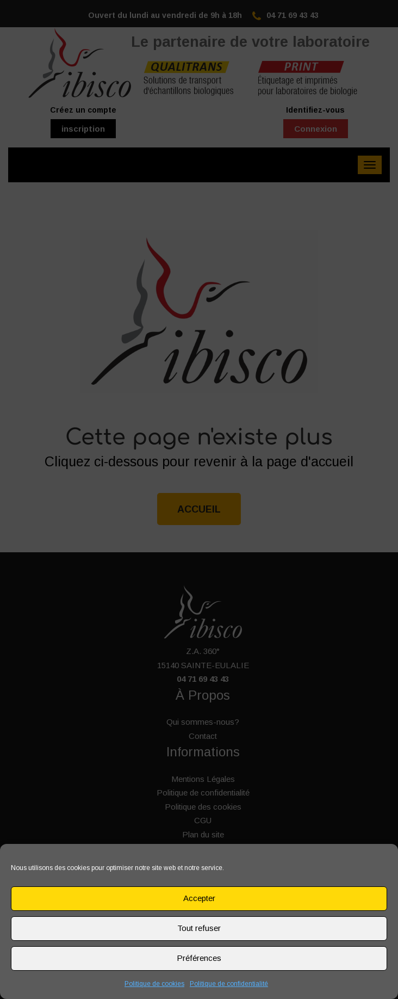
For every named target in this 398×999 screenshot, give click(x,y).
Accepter (199, 898)
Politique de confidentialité (229, 984)
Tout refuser (199, 928)
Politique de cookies (154, 984)
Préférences (199, 958)
